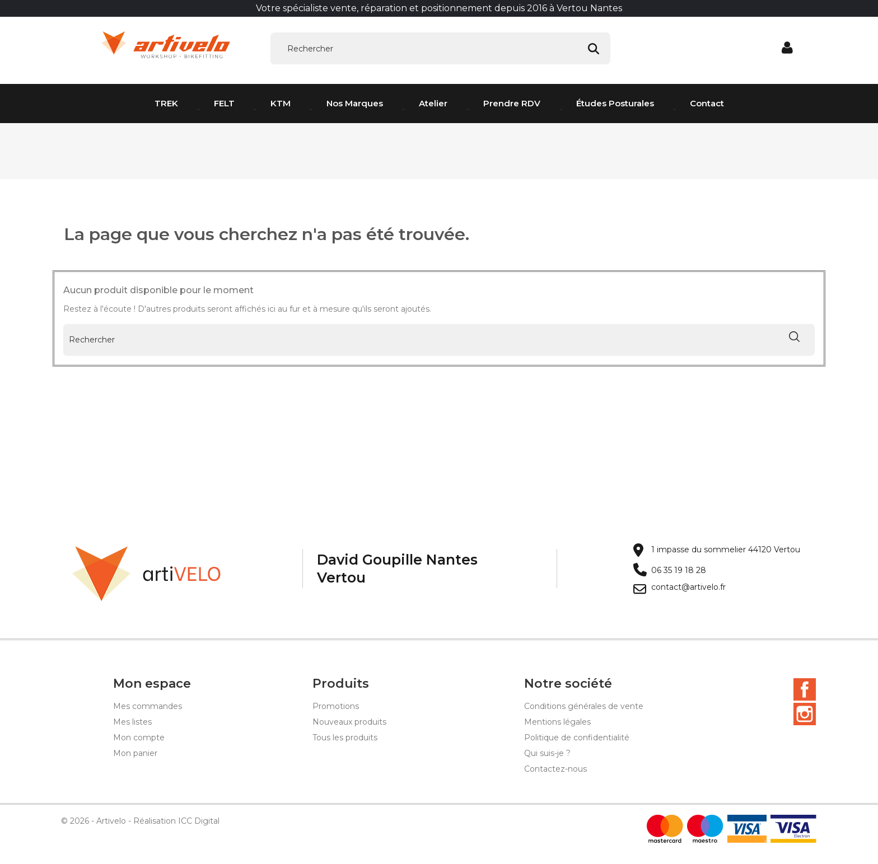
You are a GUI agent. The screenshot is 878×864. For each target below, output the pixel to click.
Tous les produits (344, 739)
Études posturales (615, 103)
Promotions (335, 708)
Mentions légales (557, 724)
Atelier (433, 103)
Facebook (804, 691)
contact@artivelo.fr (688, 589)
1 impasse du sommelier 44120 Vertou (725, 551)
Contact (707, 103)
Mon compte (139, 739)
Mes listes (132, 724)
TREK (166, 103)
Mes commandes (147, 708)
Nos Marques (354, 103)
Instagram (804, 716)
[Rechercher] (440, 49)
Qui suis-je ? (547, 755)
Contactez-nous (555, 771)
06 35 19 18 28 (678, 572)
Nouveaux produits (349, 724)
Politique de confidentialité (576, 739)
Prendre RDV (511, 103)
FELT (224, 103)
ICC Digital (199, 823)
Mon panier (135, 755)
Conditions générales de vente (583, 708)
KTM (280, 103)
